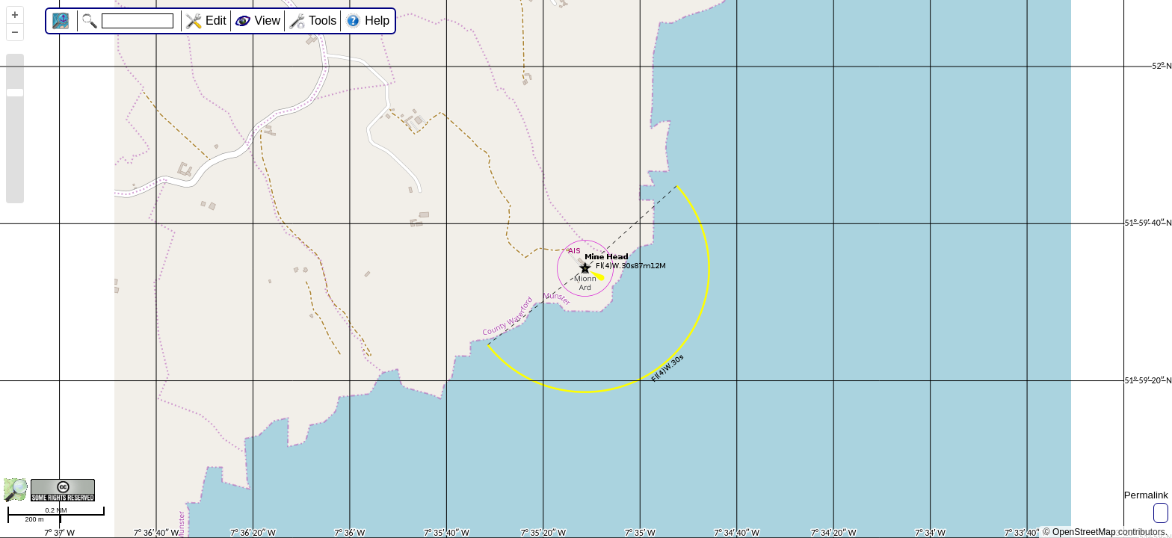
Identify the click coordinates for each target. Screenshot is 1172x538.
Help (377, 20)
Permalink (1146, 495)
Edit (216, 20)
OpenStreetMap (1084, 532)
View (267, 20)
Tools (322, 20)
